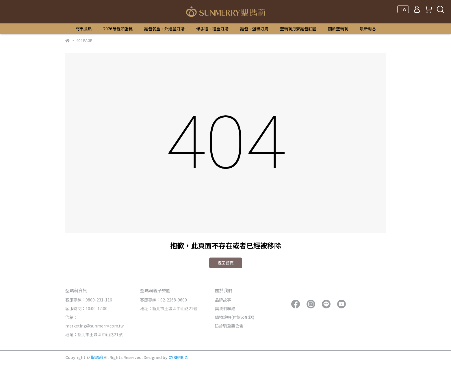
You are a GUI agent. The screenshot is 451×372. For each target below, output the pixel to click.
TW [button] (403, 9)
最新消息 (368, 29)
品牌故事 (223, 300)
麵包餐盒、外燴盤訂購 (164, 29)
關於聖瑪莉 (338, 29)
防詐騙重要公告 (229, 326)
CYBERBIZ (177, 357)
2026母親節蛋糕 (118, 29)
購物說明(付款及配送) (234, 317)
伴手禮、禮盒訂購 (212, 29)
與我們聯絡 (225, 308)
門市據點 (83, 29)
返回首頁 (226, 263)
